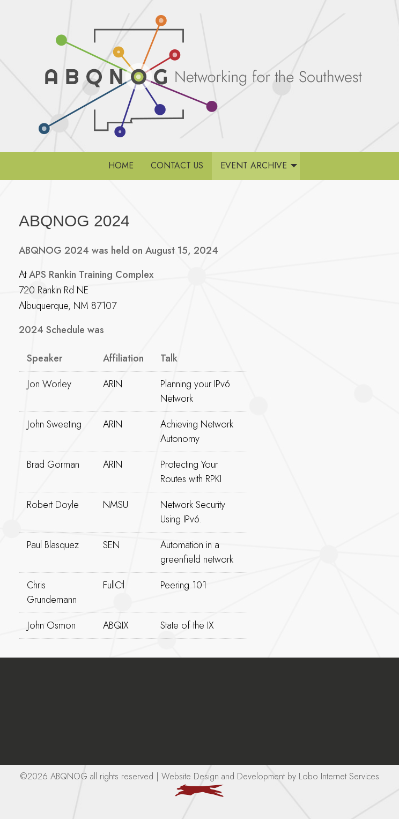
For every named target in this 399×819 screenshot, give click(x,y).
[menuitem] (121, 166)
